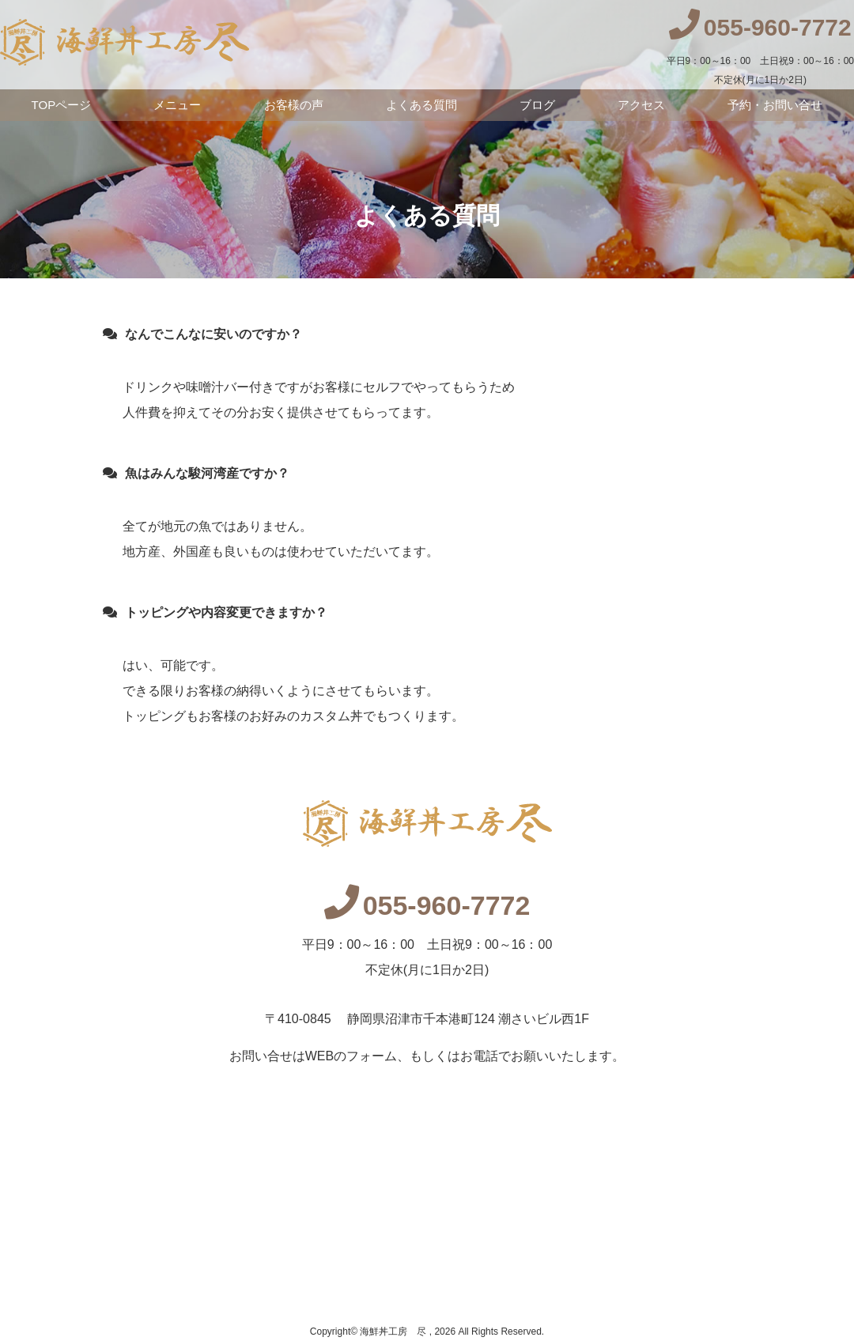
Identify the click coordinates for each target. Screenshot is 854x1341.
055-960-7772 (427, 905)
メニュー (177, 104)
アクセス (641, 104)
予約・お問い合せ (774, 104)
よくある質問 (421, 104)
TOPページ (62, 104)
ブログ (537, 104)
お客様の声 (293, 104)
